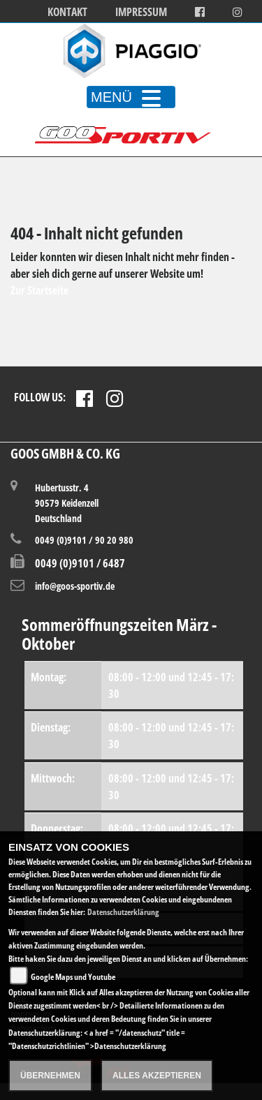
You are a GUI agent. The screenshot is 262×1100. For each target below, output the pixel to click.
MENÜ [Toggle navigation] (131, 97)
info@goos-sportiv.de (75, 586)
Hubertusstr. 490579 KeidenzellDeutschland (67, 502)
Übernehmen (50, 1075)
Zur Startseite (39, 290)
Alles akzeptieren (156, 1075)
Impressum (141, 12)
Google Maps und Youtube (73, 977)
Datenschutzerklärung (123, 912)
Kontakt (67, 12)
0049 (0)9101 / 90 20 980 (84, 540)
